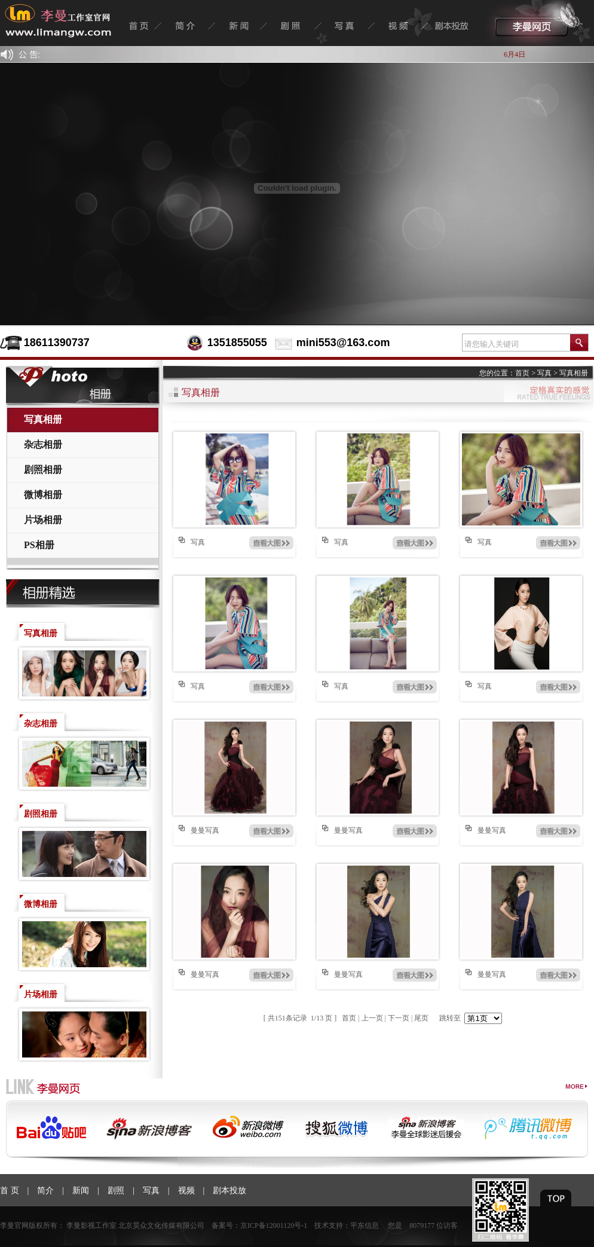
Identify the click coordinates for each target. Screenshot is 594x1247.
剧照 (116, 1190)
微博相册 (43, 495)
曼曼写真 (205, 830)
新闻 (80, 1190)
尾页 (421, 1018)
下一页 (398, 1018)
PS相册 (39, 545)
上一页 (372, 1018)
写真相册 (43, 419)
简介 (45, 1190)
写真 (544, 373)
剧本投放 (229, 1190)
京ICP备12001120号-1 (273, 1225)
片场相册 (43, 520)
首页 (522, 373)
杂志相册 (43, 444)
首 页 (9, 1190)
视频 (186, 1190)
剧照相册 (43, 469)
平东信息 (364, 1225)
